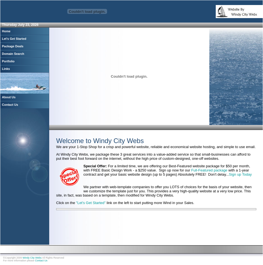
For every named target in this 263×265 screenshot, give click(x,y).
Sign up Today (240, 174)
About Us (9, 97)
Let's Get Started (14, 38)
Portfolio (8, 61)
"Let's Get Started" (91, 203)
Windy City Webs (32, 257)
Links (6, 68)
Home (6, 31)
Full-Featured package (209, 170)
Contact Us (10, 104)
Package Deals (12, 46)
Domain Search (13, 53)
